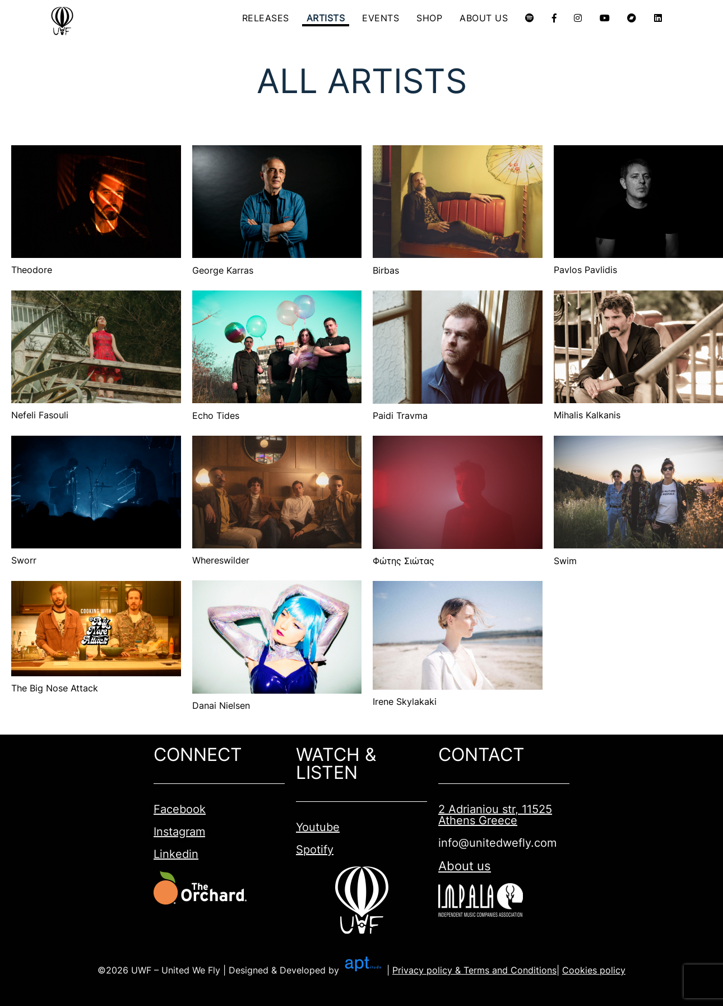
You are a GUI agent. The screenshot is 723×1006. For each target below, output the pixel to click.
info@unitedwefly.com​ (497, 843)
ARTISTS (326, 18)
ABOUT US (484, 18)
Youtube (318, 827)
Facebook (180, 809)
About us (464, 866)
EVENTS (381, 18)
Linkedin (176, 854)
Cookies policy (593, 970)
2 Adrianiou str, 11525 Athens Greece (495, 814)
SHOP (430, 18)
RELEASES (266, 18)
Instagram (179, 831)
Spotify (314, 849)
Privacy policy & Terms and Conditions (474, 970)
